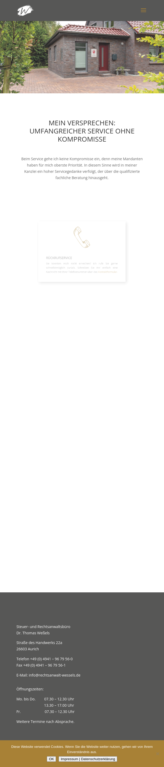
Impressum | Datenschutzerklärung (88, 759)
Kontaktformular (104, 269)
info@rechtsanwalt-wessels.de (54, 675)
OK (51, 759)
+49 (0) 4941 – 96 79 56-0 (51, 658)
